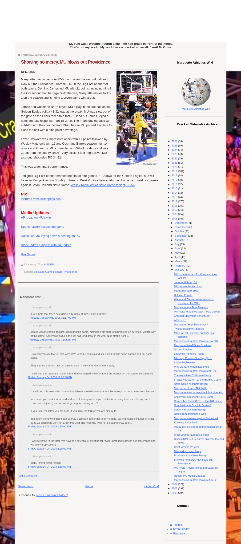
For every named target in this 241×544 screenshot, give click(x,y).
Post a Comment (27, 476)
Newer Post (25, 486)
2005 (175, 492)
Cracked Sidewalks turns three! (192, 315)
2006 (175, 488)
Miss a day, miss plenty (187, 451)
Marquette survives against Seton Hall (196, 418)
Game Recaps (53, 271)
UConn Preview (183, 349)
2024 (175, 149)
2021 (175, 162)
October (180, 231)
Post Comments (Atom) (52, 495)
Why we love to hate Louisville (191, 366)
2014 (175, 192)
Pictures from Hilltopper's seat (41, 199)
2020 (175, 167)
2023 (175, 154)
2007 (175, 484)
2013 (175, 197)
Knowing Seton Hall (185, 422)
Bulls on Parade (183, 295)
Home (89, 486)
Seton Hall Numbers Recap (190, 409)
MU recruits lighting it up (188, 286)
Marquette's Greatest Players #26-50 (195, 480)
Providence (70, 271)
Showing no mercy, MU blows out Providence (65, 62)
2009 (175, 214)
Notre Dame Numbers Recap (191, 383)
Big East (39, 271)
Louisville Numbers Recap (189, 353)
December (181, 222)
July (177, 244)
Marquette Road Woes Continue (192, 345)
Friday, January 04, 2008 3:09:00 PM (49, 448)
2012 (175, 201)
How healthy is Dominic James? (192, 405)
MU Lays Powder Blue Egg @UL (193, 358)
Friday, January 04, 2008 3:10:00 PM (49, 466)
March (179, 261)
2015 (175, 188)
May (177, 252)
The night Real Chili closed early (192, 375)
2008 (175, 218)
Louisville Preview (184, 362)
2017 (175, 180)
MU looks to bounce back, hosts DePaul (197, 311)
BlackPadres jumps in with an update (46, 245)
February (180, 265)
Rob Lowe (179, 533)
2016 (175, 184)
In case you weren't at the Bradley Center (198, 379)
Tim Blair (178, 524)
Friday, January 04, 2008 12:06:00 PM (50, 377)
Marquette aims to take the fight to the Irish (198, 392)
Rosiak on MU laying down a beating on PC (50, 236)
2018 (175, 175)
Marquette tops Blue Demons (191, 307)
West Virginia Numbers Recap (191, 434)
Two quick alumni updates (189, 328)
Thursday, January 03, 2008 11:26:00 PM (52, 339)
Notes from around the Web (190, 413)
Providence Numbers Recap (190, 455)
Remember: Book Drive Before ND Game (198, 401)
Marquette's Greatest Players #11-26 (195, 370)
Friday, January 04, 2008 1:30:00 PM (49, 426)
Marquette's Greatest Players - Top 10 (196, 341)
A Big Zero (180, 320)
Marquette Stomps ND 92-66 (190, 388)
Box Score (28, 254)
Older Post (152, 486)
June (178, 248)
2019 (175, 171)
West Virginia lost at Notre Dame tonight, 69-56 (103, 185)
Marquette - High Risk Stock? (191, 324)
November (181, 227)
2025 (175, 145)
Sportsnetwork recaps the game (42, 226)
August (179, 240)
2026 (175, 141)
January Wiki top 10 (185, 282)
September (181, 235)
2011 (175, 205)
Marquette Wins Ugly (186, 290)
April (178, 257)
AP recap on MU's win (36, 217)
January (180, 269)
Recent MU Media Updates (189, 475)
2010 (175, 209)
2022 (175, 158)
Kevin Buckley (181, 529)
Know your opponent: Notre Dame (193, 396)
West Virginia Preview (186, 447)
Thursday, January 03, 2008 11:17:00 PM (52, 317)
